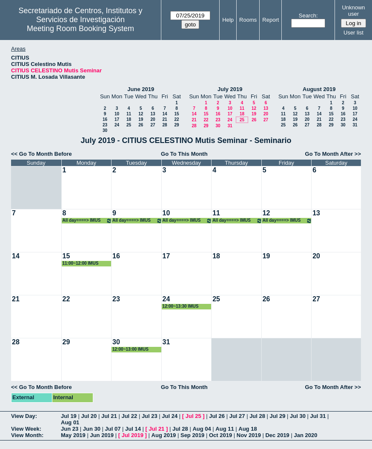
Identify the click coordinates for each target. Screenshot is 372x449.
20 (152, 119)
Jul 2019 (132, 435)
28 (164, 125)
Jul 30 (298, 416)
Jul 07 (113, 429)
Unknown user (353, 10)
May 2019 (73, 435)
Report (270, 20)
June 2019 (140, 89)
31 (230, 125)
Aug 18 (247, 429)
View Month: (27, 435)
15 (176, 114)
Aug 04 (201, 429)
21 (164, 119)
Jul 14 (133, 429)
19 (140, 119)
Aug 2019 (164, 435)
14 (164, 114)
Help (228, 20)
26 (140, 125)
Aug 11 (224, 429)
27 (152, 125)
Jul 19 (69, 416)
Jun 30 (91, 429)
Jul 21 (109, 416)
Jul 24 (169, 416)
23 (105, 125)
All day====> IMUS (87, 220)
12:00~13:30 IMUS (181, 306)
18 (128, 119)
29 (176, 125)
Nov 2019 (249, 435)
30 (105, 130)
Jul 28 (257, 416)
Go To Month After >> (333, 154)
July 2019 (230, 89)
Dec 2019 (277, 435)
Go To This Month (184, 154)
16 (105, 119)
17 (116, 119)
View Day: (24, 416)
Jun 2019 (102, 435)
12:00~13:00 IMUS (130, 349)
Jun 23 (69, 429)
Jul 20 (89, 416)
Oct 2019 (220, 435)
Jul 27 (237, 416)
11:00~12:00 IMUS (81, 263)
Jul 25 (193, 416)
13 (152, 114)
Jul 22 (129, 416)
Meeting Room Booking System (80, 28)
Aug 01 (70, 422)
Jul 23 (149, 416)
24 (116, 125)
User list (353, 32)
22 (176, 119)
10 (116, 114)
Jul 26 (217, 416)
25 (128, 125)
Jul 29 (278, 416)
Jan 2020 (305, 435)
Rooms (248, 20)
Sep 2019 (192, 435)
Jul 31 (318, 416)
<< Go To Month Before (41, 154)
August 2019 (319, 89)
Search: (308, 15)
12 (140, 114)
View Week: (26, 429)
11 (128, 114)
